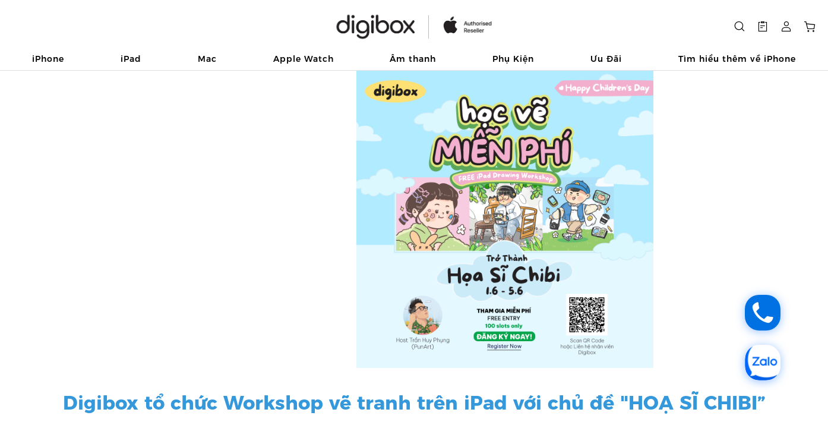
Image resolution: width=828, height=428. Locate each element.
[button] (763, 26)
